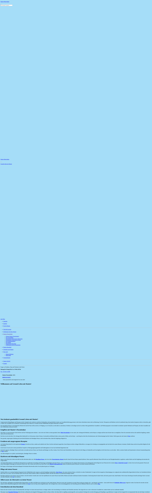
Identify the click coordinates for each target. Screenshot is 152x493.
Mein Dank (8, 355)
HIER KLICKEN (7, 377)
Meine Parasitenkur (65, 432)
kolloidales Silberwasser (120, 482)
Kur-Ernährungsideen (10, 341)
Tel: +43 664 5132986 (5, 371)
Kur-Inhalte (8, 342)
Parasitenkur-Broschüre (11, 343)
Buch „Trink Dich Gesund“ (121, 462)
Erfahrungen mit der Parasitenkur (13, 345)
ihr (13, 476)
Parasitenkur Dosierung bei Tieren (13, 340)
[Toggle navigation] (1, 4)
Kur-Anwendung (9, 337)
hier (129, 436)
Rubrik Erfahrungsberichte (56, 464)
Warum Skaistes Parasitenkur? (12, 336)
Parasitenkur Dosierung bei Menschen (14, 338)
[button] (77, 334)
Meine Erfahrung (9, 354)
